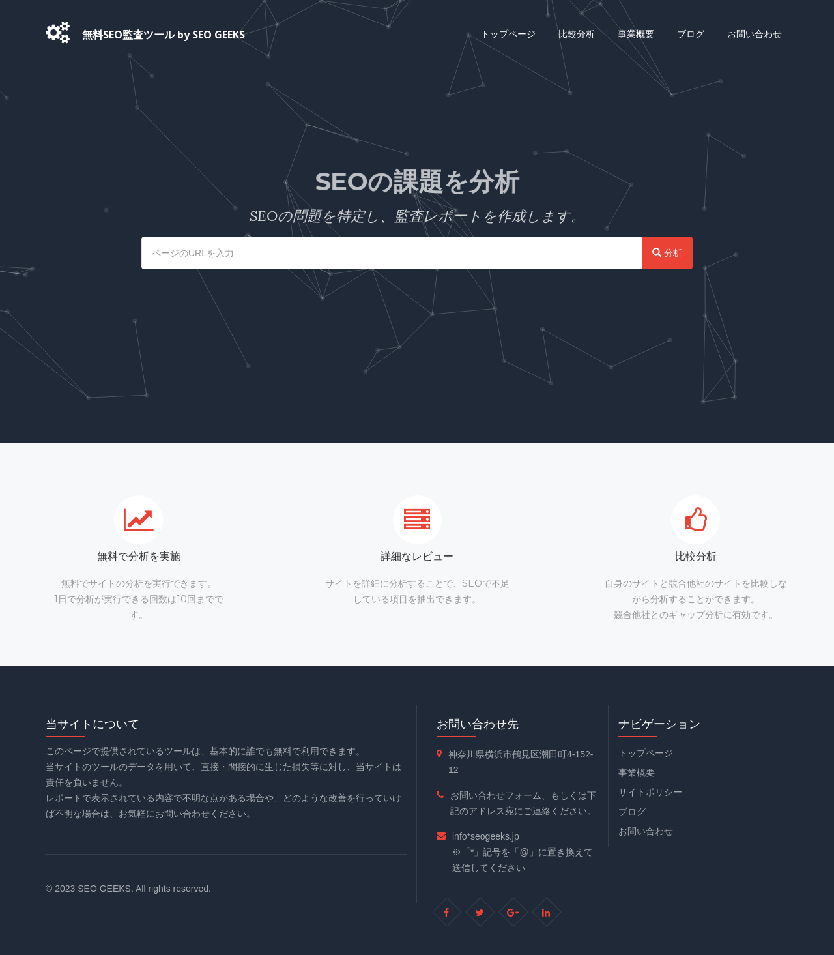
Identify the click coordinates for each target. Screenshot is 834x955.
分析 (667, 253)
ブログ (690, 33)
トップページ (508, 33)
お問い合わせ (754, 33)
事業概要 (636, 33)
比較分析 (576, 33)
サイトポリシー (650, 792)
